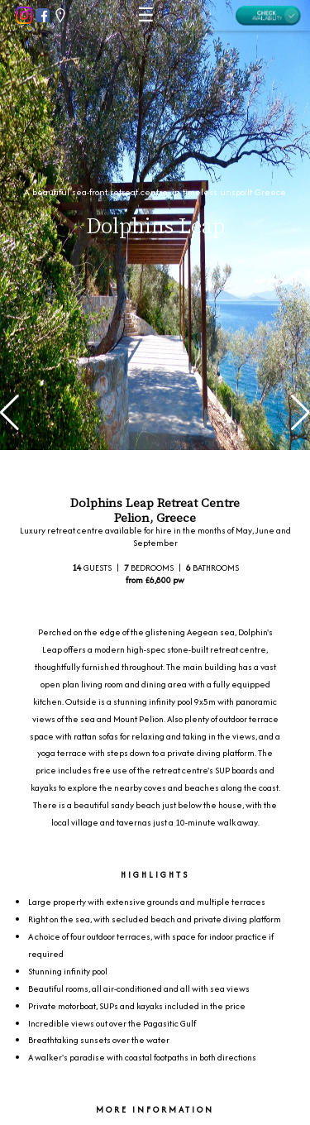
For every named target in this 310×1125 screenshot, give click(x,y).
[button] (10, 412)
